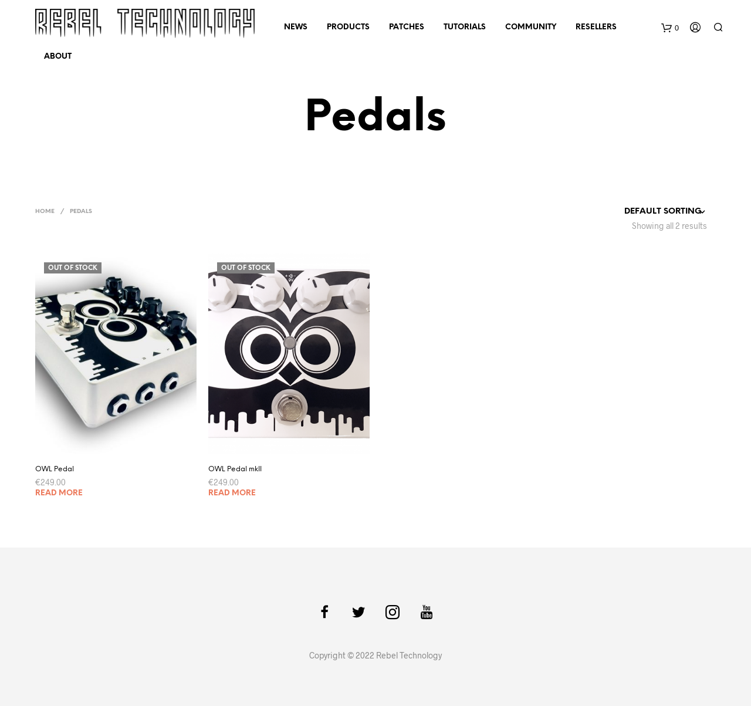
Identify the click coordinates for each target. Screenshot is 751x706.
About (58, 56)
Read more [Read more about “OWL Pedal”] (59, 493)
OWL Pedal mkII (235, 469)
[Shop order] (644, 212)
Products (348, 27)
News (295, 27)
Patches (406, 27)
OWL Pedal (54, 469)
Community (530, 27)
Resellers (596, 27)
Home (45, 211)
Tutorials (465, 27)
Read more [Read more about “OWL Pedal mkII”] (232, 493)
